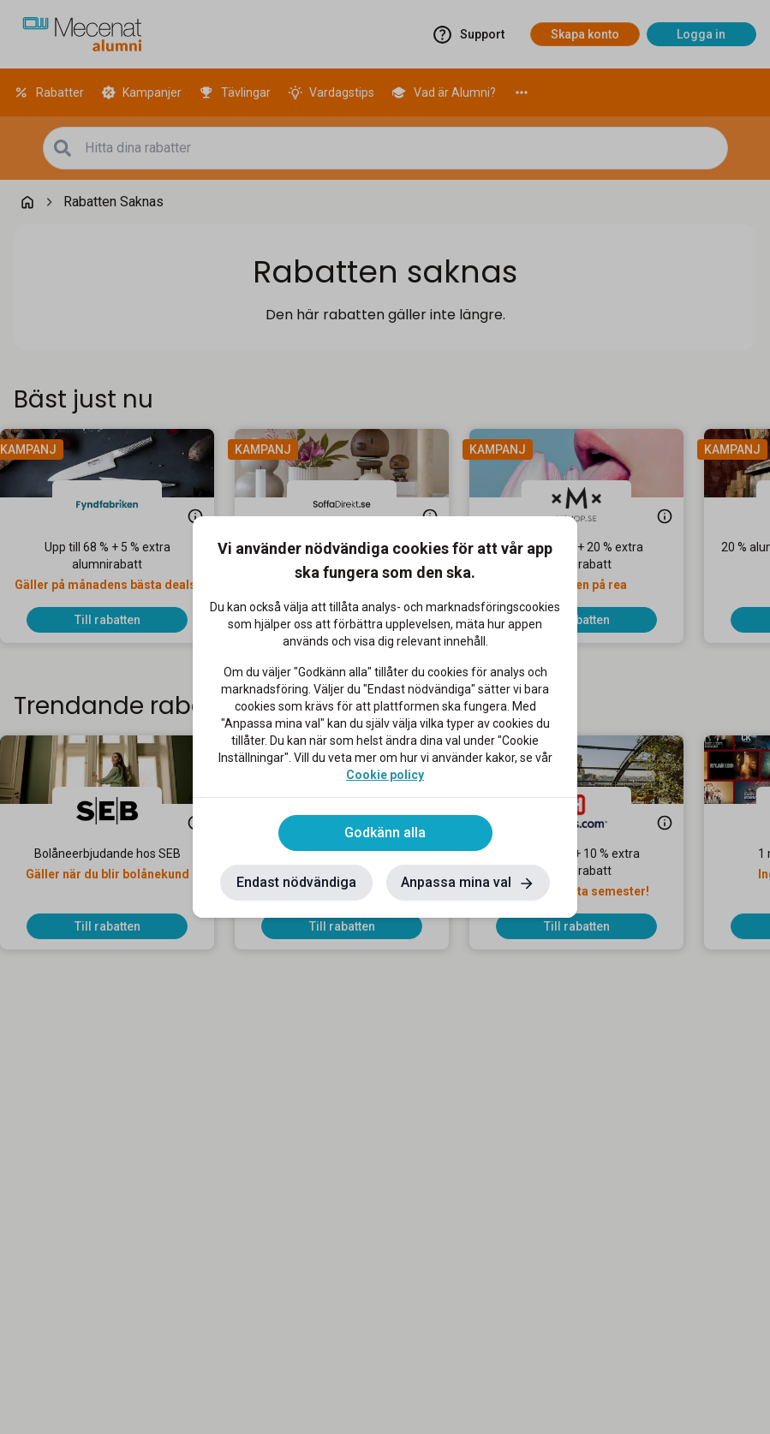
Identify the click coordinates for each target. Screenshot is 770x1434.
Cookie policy (385, 775)
